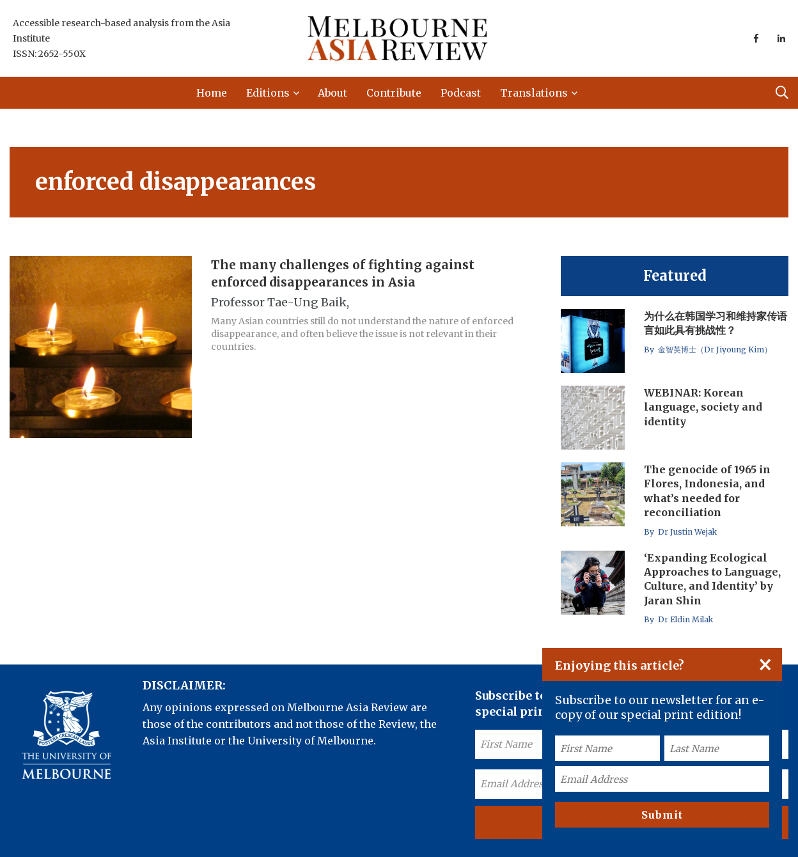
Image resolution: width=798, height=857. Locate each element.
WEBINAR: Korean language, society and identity (703, 407)
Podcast (461, 92)
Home (211, 92)
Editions (268, 92)
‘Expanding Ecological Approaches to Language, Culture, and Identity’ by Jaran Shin (712, 579)
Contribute (393, 92)
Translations (534, 92)
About (332, 92)
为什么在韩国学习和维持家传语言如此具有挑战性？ (715, 323)
